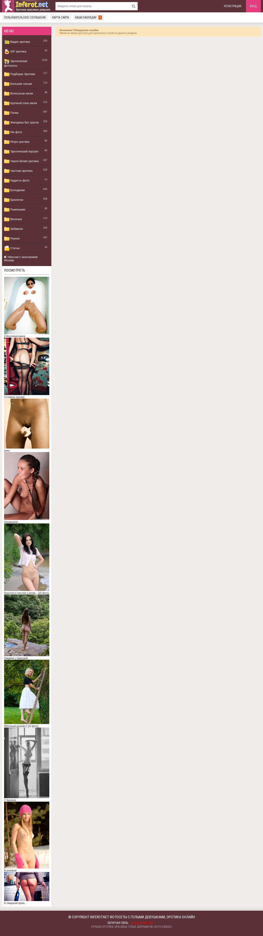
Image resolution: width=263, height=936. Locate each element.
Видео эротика (17, 42)
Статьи (12, 248)
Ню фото (13, 132)
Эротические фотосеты (15, 63)
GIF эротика (15, 51)
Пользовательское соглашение (25, 17)
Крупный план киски (20, 103)
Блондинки (14, 190)
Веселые (13, 219)
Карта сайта (60, 17)
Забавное (13, 229)
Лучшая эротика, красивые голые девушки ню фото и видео (131, 926)
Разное (12, 238)
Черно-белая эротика (21, 161)
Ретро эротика (16, 142)
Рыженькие (14, 209)
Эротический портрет (21, 151)
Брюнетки (13, 200)
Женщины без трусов (21, 122)
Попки (11, 113)
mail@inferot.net (142, 923)
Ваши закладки (88, 17)
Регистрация (232, 6)
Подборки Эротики (19, 74)
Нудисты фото (16, 180)
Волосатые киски (18, 93)
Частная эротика (18, 171)
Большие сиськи (18, 84)
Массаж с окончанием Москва (21, 258)
